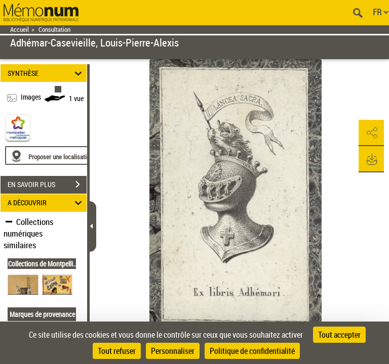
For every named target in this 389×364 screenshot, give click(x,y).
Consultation (54, 29)
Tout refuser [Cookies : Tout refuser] (117, 350)
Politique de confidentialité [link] (252, 350)
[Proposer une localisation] (53, 155)
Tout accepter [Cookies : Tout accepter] (339, 334)
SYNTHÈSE (46, 73)
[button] (371, 133)
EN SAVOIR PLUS (47, 184)
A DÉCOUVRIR (46, 203)
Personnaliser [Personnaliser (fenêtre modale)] (172, 350)
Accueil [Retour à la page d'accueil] (19, 29)
